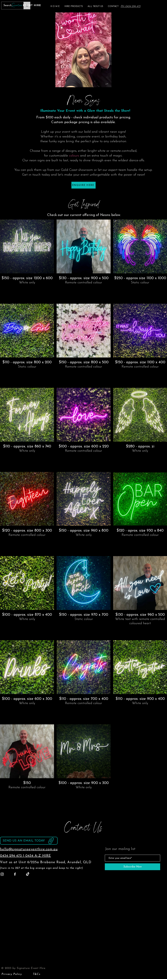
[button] (74, 6)
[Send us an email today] (29, 841)
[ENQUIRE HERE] (83, 185)
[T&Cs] (37, 974)
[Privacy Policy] (12, 974)
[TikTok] (28, 874)
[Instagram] (2, 874)
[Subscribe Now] (132, 866)
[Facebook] (15, 874)
